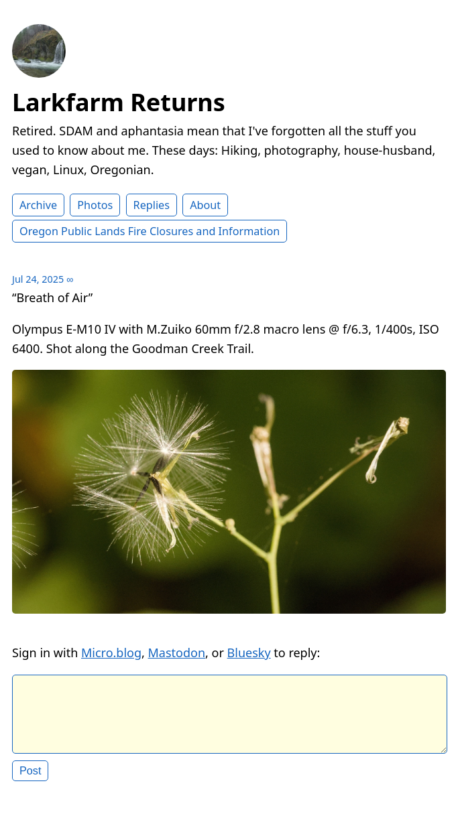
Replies (151, 205)
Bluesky (249, 652)
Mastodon (177, 652)
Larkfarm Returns (118, 102)
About (205, 205)
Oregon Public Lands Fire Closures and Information (149, 231)
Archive (38, 205)
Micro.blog (111, 652)
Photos (95, 205)
